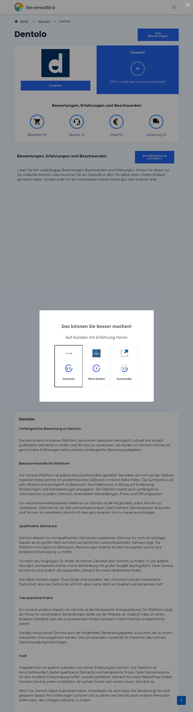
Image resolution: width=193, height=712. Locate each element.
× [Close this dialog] (187, 5)
